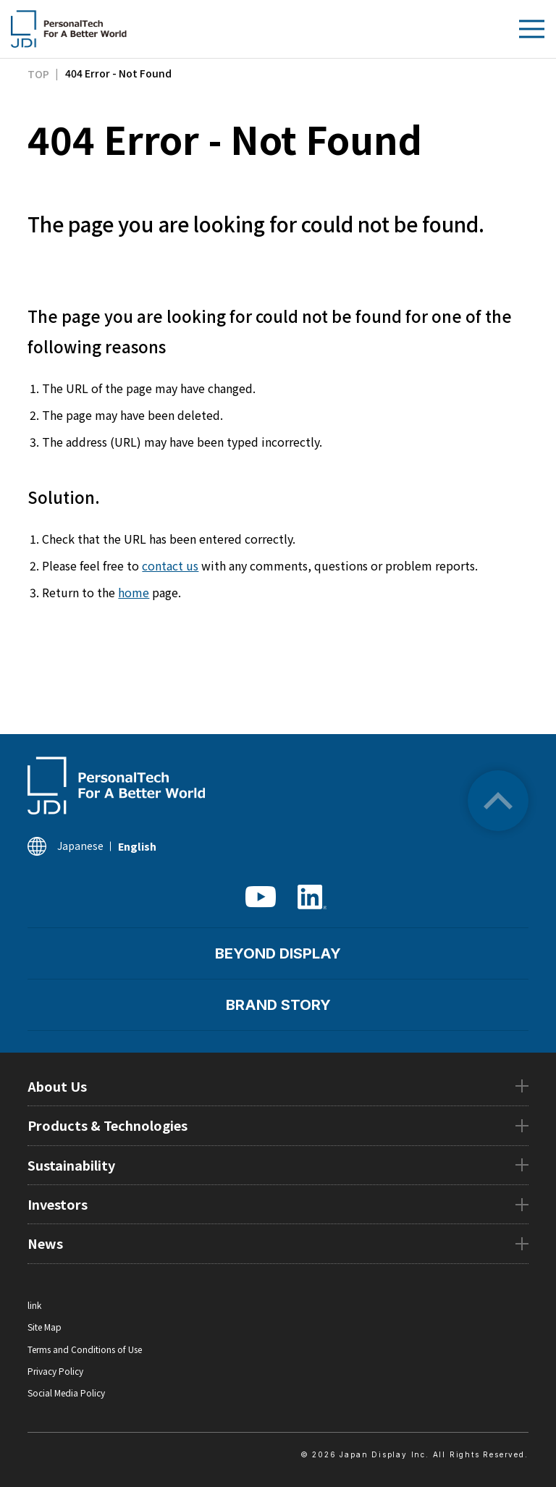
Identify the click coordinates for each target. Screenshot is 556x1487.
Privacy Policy (55, 1371)
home (133, 592)
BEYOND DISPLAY (278, 953)
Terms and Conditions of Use (85, 1349)
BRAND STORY (278, 1005)
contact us (170, 565)
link (34, 1305)
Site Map (45, 1326)
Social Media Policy (66, 1392)
